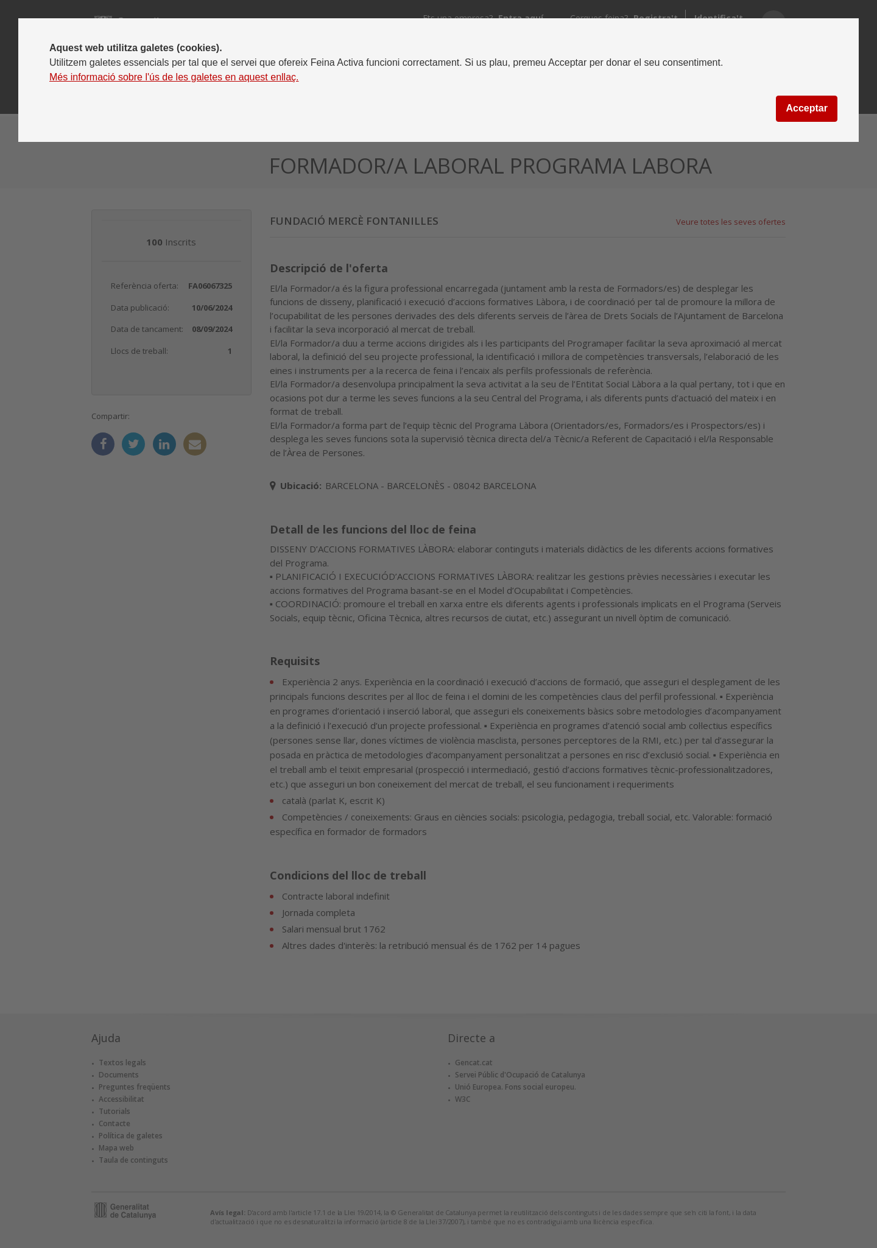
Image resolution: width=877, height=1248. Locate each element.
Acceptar (806, 108)
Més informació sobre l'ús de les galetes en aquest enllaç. (174, 77)
